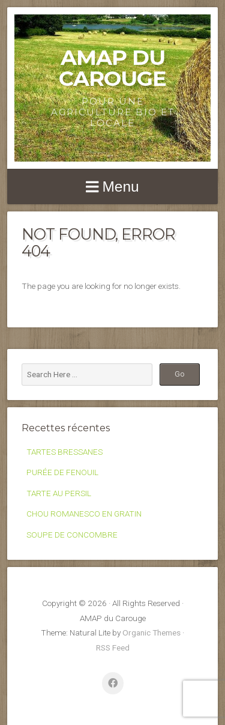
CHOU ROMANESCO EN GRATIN (84, 513)
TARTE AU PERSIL (58, 493)
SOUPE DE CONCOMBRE (72, 534)
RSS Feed (113, 647)
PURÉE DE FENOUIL (62, 472)
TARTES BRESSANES (64, 452)
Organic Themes (151, 632)
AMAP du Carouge (112, 67)
